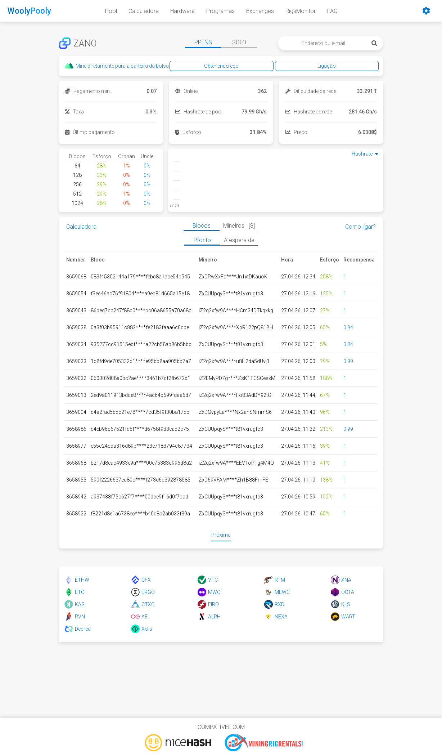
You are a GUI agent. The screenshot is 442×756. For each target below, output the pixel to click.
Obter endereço (289, 66)
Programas (220, 11)
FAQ (332, 11)
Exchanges (260, 11)
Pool (111, 11)
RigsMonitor (300, 11)
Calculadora (143, 11)
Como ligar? (360, 226)
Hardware (182, 11)
